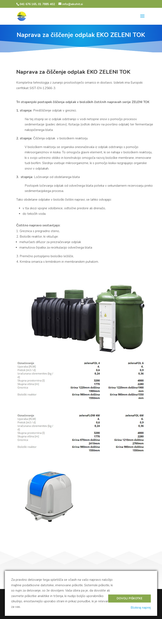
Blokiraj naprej (141, 607)
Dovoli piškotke (129, 598)
